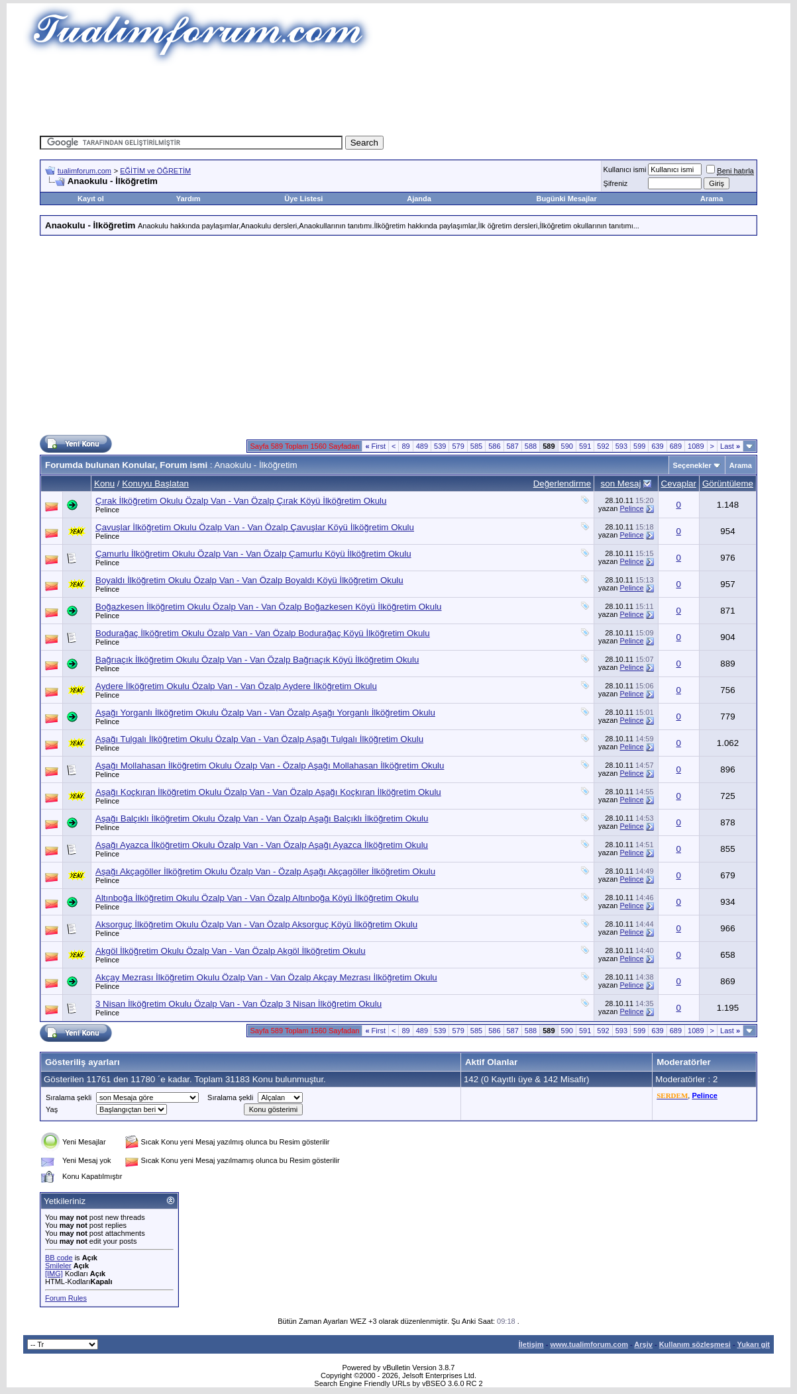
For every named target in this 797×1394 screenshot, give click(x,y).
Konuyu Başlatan (155, 483)
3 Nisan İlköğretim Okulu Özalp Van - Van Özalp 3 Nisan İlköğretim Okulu (238, 1004)
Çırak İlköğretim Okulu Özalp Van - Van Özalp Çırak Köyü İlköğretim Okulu (241, 501)
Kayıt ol (91, 199)
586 (494, 446)
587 (513, 446)
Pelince (107, 510)
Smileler (58, 1266)
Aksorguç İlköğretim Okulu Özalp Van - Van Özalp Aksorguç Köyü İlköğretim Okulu (256, 924)
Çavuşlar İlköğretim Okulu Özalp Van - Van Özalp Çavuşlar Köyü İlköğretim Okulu (254, 527)
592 (603, 446)
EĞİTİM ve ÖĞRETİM (155, 171)
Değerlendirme (562, 483)
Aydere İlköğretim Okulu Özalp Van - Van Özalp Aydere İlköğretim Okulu (236, 686)
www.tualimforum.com (589, 1344)
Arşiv (643, 1344)
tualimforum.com (84, 171)
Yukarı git (753, 1344)
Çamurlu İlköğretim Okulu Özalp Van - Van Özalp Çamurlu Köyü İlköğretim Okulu (253, 554)
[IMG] (54, 1274)
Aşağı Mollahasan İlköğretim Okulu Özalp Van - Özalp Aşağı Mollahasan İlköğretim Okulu (269, 765)
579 (458, 446)
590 (567, 446)
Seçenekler (692, 465)
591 (585, 446)
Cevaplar (678, 483)
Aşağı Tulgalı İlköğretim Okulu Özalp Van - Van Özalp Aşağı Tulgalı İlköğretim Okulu (259, 739)
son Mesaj (621, 483)
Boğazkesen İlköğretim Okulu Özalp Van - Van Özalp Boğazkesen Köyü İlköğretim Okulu (268, 607)
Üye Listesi (303, 199)
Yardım (188, 199)
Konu (104, 483)
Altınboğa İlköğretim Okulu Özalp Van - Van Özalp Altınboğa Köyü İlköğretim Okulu (257, 898)
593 (621, 446)
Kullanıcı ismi (625, 169)
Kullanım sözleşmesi (695, 1344)
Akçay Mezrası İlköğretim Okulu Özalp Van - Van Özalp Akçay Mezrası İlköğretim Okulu (266, 977)
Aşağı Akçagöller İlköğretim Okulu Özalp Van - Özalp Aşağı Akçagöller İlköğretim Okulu (265, 871)
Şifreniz (616, 183)
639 (657, 446)
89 (405, 446)
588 (531, 446)
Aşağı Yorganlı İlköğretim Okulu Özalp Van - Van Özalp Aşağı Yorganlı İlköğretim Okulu (265, 713)
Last (730, 446)
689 (676, 446)
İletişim (531, 1344)
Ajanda (419, 199)
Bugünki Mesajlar (567, 199)
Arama (711, 199)
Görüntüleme (727, 483)
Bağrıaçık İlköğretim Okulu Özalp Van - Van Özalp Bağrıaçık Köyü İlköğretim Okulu (257, 660)
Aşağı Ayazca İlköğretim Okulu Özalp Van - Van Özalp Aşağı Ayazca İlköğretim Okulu (261, 845)
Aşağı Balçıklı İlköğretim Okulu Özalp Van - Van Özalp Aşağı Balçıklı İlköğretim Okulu (261, 818)
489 (422, 446)
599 (639, 446)
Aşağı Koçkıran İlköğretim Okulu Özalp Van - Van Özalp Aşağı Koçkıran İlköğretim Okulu (268, 792)
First (375, 446)
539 (440, 446)
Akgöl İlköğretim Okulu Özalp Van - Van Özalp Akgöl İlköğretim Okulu (230, 951)
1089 (696, 446)
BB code (59, 1258)
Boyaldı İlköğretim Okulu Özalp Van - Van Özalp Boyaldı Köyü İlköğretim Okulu (249, 580)
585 (476, 446)
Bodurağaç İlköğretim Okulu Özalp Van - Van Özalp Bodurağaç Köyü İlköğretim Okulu (262, 633)
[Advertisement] (399, 96)
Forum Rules (66, 1298)
